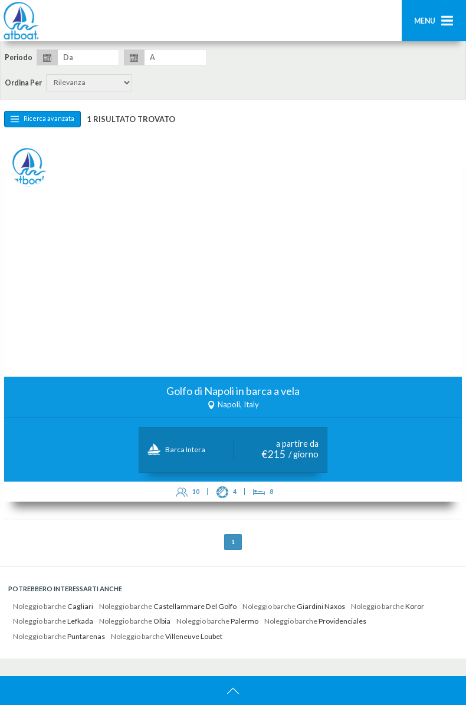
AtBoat (20, 20)
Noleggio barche (53, 606)
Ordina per (23, 83)
